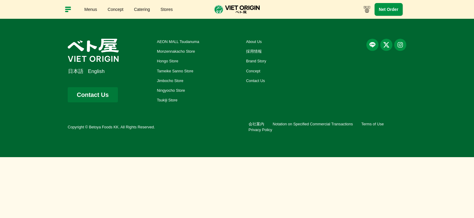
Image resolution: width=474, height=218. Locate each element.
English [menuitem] (96, 71)
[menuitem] (78, 71)
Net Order (388, 9)
